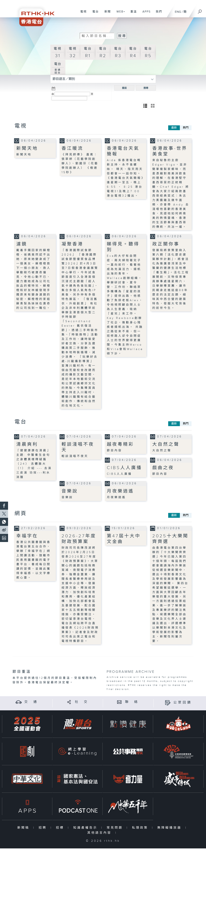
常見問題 (116, 827)
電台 (94, 13)
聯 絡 (132, 702)
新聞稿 (24, 827)
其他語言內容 (100, 832)
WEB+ (119, 13)
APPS (145, 13)
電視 (82, 13)
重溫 (132, 13)
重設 (124, 88)
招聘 (43, 827)
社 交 (82, 702)
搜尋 (145, 88)
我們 (157, 13)
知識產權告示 (86, 827)
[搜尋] (200, 10)
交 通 (31, 702)
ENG (178, 12)
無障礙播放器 (170, 827)
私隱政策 (141, 827)
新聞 (106, 13)
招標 (61, 827)
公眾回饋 (182, 702)
